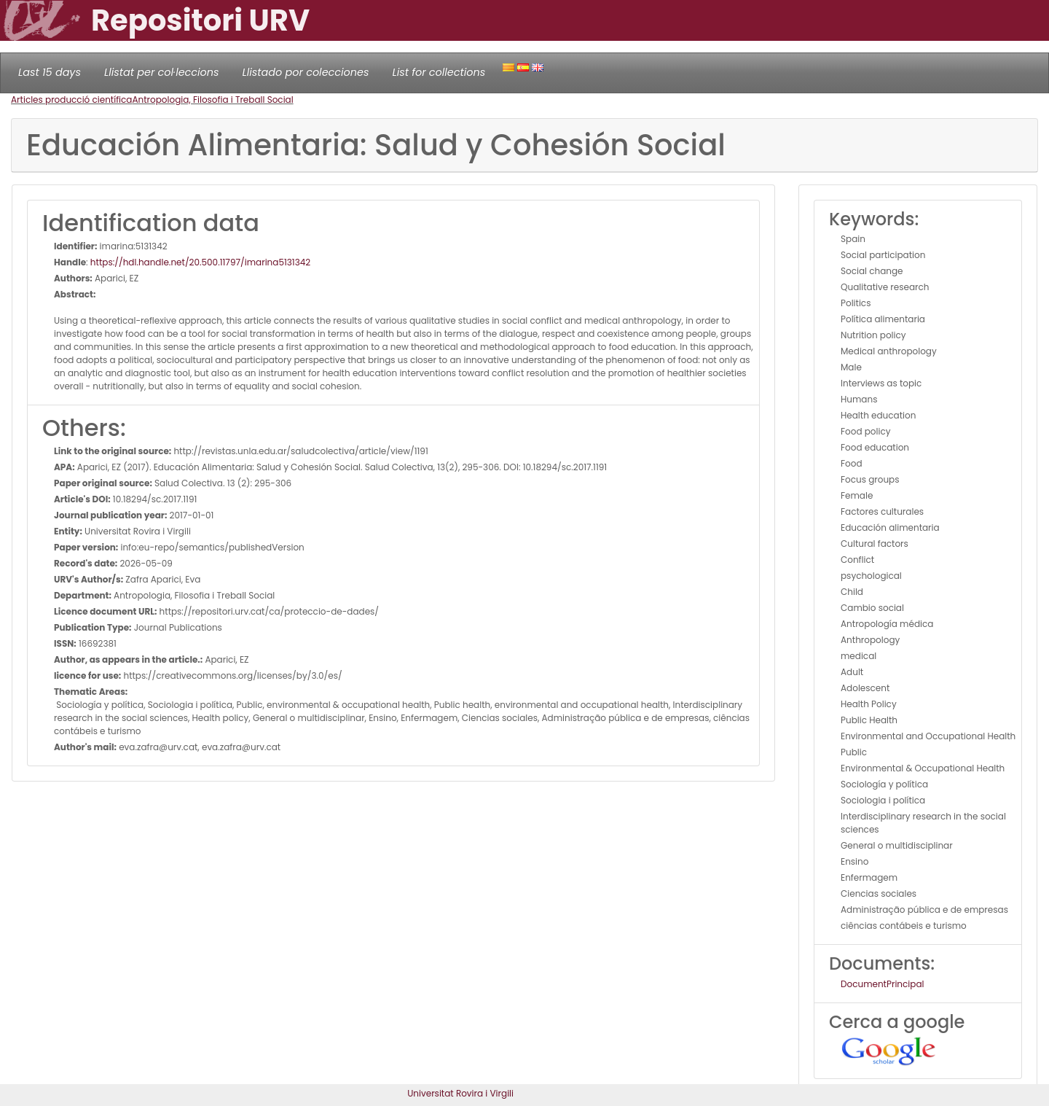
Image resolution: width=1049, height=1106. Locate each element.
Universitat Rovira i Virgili (460, 1093)
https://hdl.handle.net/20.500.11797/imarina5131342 (200, 262)
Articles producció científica (71, 99)
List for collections (438, 72)
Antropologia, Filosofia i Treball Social (212, 99)
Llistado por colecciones (306, 72)
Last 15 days (49, 72)
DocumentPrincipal (882, 984)
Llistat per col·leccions (161, 72)
